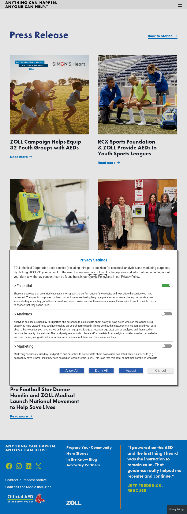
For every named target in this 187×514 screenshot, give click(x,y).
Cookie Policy (97, 276)
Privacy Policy (130, 276)
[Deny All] (101, 370)
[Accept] (131, 370)
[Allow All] (72, 370)
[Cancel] (160, 370)
